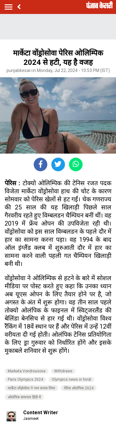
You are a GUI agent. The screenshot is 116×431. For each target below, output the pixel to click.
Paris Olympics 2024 (25, 379)
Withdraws (63, 371)
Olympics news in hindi (71, 379)
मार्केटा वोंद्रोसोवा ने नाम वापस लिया (31, 388)
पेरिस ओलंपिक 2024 (78, 388)
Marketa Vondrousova (26, 371)
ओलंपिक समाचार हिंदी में (24, 397)
